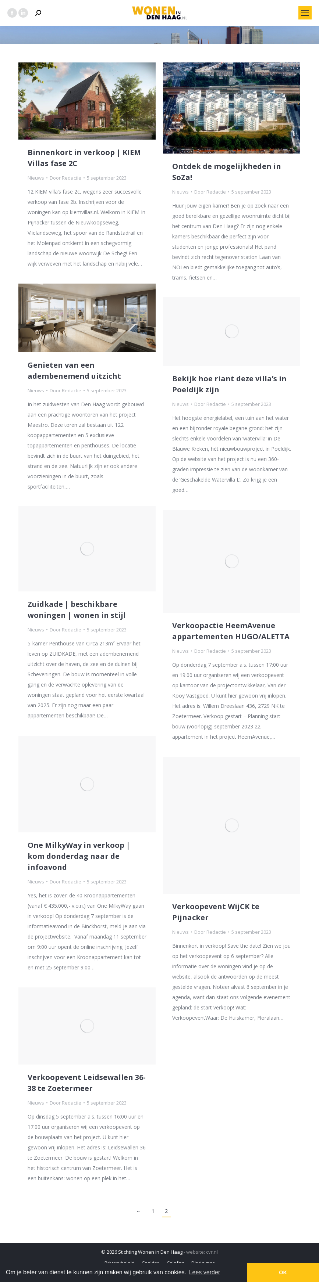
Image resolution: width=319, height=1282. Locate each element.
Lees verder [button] (204, 1272)
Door (65, 177)
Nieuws (36, 177)
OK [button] (283, 1272)
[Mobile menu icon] (305, 12)
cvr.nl (212, 1252)
